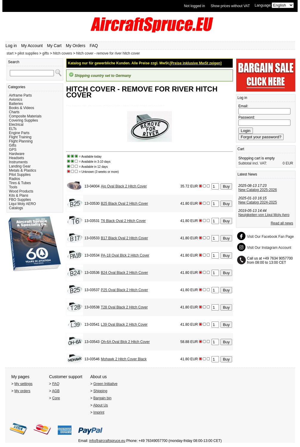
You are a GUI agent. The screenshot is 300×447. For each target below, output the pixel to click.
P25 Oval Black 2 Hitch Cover (124, 290)
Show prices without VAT (230, 6)
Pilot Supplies (20, 175)
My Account (32, 45)
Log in (11, 45)
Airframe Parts (20, 95)
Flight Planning (20, 141)
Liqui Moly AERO (22, 204)
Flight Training (20, 137)
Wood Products (21, 191)
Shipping (100, 391)
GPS (12, 150)
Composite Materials (25, 116)
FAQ (94, 45)
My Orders (75, 45)
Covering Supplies (23, 120)
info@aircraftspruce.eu (107, 441)
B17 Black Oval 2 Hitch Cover (124, 238)
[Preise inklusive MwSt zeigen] (196, 63)
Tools (13, 187)
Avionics (15, 99)
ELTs (13, 129)
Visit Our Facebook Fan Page (270, 237)
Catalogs (16, 208)
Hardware (16, 154)
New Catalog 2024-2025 (257, 202)
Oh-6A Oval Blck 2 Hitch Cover (125, 342)
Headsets (16, 158)
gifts (45, 53)
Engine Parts (19, 133)
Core (56, 398)
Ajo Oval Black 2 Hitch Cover (124, 186)
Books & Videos (21, 108)
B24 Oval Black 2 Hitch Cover (124, 273)
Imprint (98, 412)
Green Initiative (105, 384)
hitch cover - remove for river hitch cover (108, 53)
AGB (56, 391)
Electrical (16, 124)
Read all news (282, 223)
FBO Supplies (20, 200)
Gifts (12, 145)
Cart (240, 149)
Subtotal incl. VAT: (252, 163)
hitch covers (62, 53)
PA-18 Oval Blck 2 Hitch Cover (125, 255)
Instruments (18, 162)
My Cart (54, 45)
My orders (22, 391)
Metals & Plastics (22, 170)
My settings (23, 384)
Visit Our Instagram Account (269, 248)
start (10, 53)
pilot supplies (28, 53)
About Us (100, 405)
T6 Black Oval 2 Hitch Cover (123, 221)
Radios (14, 179)
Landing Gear (20, 166)
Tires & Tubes (20, 183)
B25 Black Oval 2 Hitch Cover (124, 203)
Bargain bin (102, 398)
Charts (14, 112)
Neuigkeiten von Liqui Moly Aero (263, 215)
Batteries (16, 104)
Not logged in (194, 6)
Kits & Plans (18, 195)
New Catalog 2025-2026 (257, 190)
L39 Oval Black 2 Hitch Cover (124, 324)
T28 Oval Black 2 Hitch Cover (124, 307)
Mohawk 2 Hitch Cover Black (124, 359)
